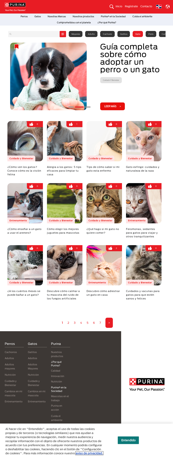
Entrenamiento (13, 401)
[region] (86, 440)
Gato (137, 34)
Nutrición (10, 374)
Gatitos (123, 34)
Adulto (91, 34)
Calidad (55, 370)
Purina (56, 344)
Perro (151, 34)
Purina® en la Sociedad (113, 16)
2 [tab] (79, 107)
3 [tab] (88, 107)
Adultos (9, 358)
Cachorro (107, 34)
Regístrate (131, 6)
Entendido (128, 440)
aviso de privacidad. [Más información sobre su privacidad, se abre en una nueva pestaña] (89, 453)
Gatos (37, 16)
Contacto (146, 6)
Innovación (57, 376)
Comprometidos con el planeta (74, 22)
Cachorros (11, 352)
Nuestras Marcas (57, 16)
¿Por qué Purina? (106, 22)
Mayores (75, 34)
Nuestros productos (83, 16)
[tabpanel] (86, 76)
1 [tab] (71, 107)
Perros (24, 16)
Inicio (119, 6)
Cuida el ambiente (142, 16)
